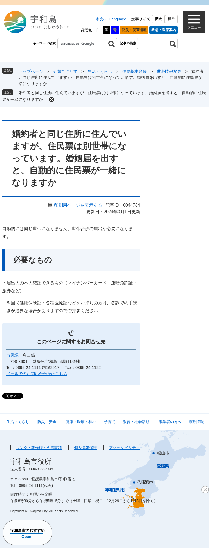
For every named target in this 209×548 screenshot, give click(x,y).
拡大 (158, 19)
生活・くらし (100, 71)
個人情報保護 (85, 447)
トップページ (31, 71)
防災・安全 (46, 422)
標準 (171, 19)
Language (117, 19)
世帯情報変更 (169, 71)
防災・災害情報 (134, 30)
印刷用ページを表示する (78, 205)
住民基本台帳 (134, 71)
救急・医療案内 (163, 30)
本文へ (101, 19)
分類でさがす (65, 71)
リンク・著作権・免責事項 (39, 447)
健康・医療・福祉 (81, 422)
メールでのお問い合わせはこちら (36, 373)
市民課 (12, 355)
